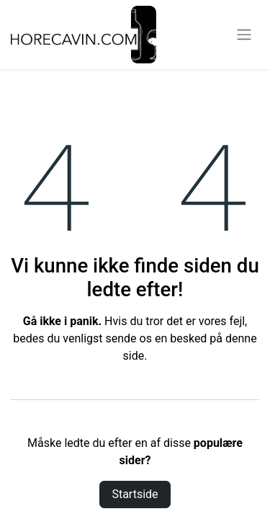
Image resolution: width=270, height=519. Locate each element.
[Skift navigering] (244, 34)
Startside (135, 494)
